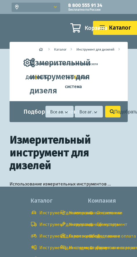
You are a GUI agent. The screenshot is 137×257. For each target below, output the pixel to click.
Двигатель (28, 77)
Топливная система (68, 81)
